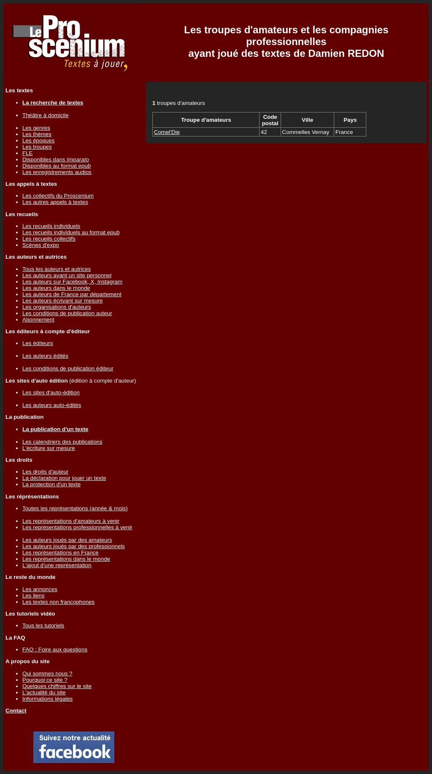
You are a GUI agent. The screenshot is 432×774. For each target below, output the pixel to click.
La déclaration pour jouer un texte (64, 478)
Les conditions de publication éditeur (67, 368)
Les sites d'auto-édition (51, 392)
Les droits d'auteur (45, 472)
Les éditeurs (37, 343)
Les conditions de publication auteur (67, 313)
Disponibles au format (56, 166)
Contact (16, 710)
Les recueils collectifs (49, 239)
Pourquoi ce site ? (45, 680)
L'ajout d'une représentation (57, 565)
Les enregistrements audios (57, 172)
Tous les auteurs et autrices (56, 269)
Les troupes (37, 147)
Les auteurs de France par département (72, 294)
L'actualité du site (44, 692)
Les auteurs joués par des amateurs (67, 540)
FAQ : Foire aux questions (54, 649)
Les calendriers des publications (62, 442)
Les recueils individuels (51, 226)
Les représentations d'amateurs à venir (70, 521)
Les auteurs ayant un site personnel (66, 275)
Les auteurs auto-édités (51, 405)
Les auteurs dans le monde (56, 288)
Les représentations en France (60, 552)
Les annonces (39, 589)
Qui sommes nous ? (47, 673)
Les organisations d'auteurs (56, 307)
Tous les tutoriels (43, 625)
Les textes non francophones (58, 602)
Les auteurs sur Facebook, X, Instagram (72, 282)
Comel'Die (167, 132)
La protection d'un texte (51, 484)
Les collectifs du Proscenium (58, 196)
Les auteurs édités (45, 356)
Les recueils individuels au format (70, 232)
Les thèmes (36, 134)
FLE (27, 153)
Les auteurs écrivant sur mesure (62, 300)
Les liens (33, 595)
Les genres (36, 128)
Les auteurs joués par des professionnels (73, 546)
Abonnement (38, 319)
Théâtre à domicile (45, 115)
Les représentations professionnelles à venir (77, 527)
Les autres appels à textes (55, 202)
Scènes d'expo (40, 245)
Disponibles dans (55, 159)
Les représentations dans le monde (66, 559)
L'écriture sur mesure (48, 448)
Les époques (38, 140)
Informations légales (47, 699)
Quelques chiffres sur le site (57, 686)
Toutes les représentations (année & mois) (75, 508)
